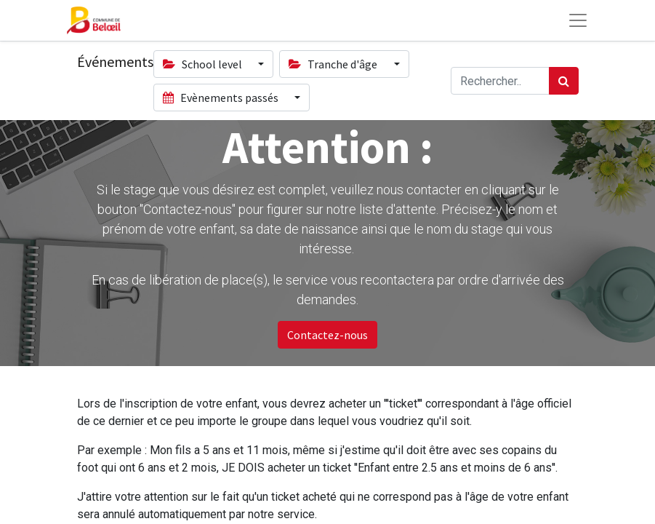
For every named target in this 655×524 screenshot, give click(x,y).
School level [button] (203, 64)
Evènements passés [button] (222, 97)
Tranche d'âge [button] (334, 64)
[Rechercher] (564, 81)
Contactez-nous (327, 335)
